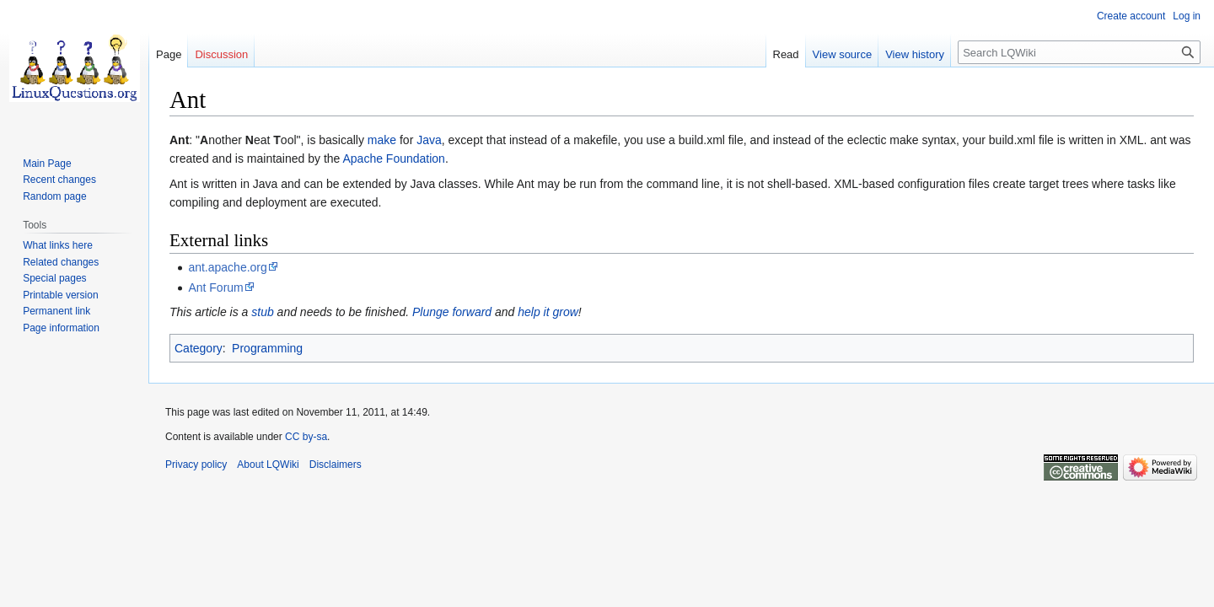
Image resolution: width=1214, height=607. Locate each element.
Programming (267, 348)
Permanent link (56, 311)
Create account (1131, 16)
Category (199, 348)
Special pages (54, 278)
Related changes (61, 262)
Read (786, 54)
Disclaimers (335, 464)
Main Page (47, 163)
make (382, 140)
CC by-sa (306, 437)
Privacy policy (196, 464)
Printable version (60, 295)
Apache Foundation (393, 158)
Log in (1187, 16)
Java (429, 140)
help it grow (548, 312)
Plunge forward (452, 312)
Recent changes (59, 179)
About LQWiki (267, 464)
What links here (58, 245)
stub (262, 312)
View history (914, 54)
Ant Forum (215, 287)
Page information (61, 328)
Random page (54, 196)
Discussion (221, 54)
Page (168, 54)
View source (843, 54)
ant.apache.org (227, 267)
